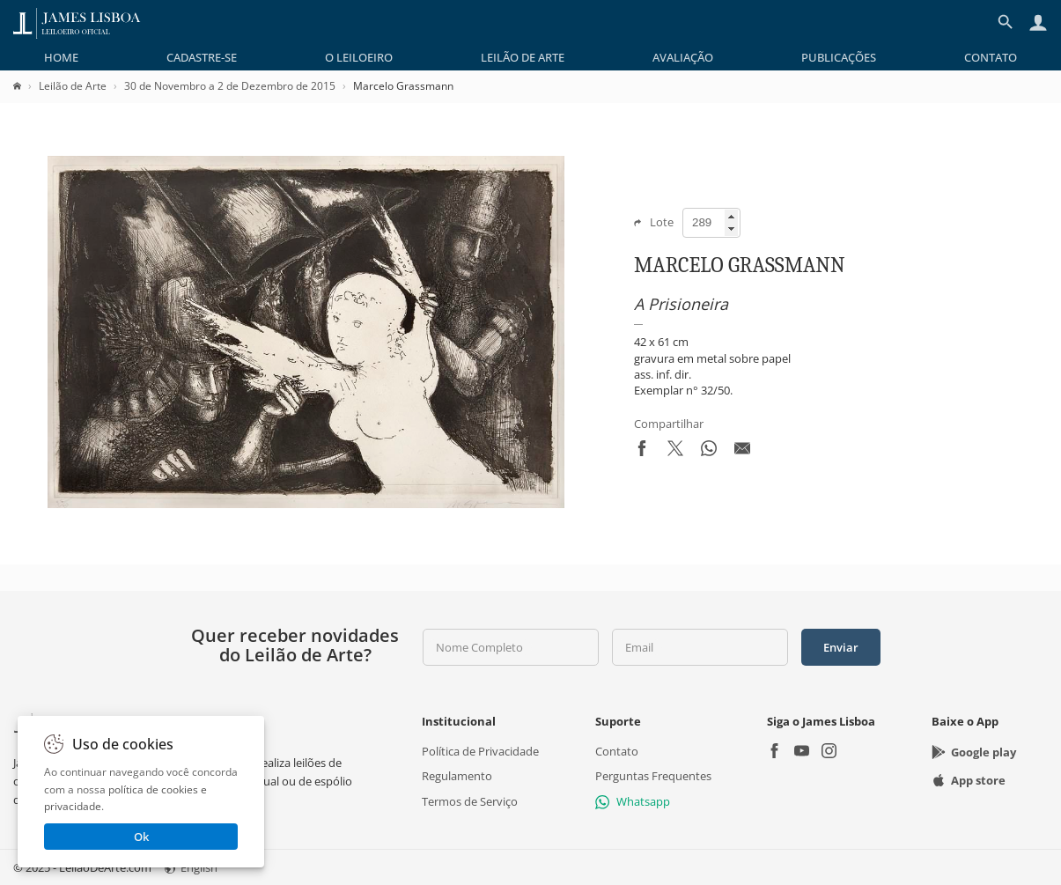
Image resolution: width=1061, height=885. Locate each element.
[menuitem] (61, 57)
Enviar (840, 647)
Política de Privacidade (480, 751)
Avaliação (682, 57)
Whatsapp (632, 801)
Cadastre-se (201, 57)
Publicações (838, 57)
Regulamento (457, 776)
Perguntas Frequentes (653, 776)
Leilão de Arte (522, 57)
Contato (990, 57)
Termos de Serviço (470, 801)
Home (61, 57)
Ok (141, 836)
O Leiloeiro (359, 57)
